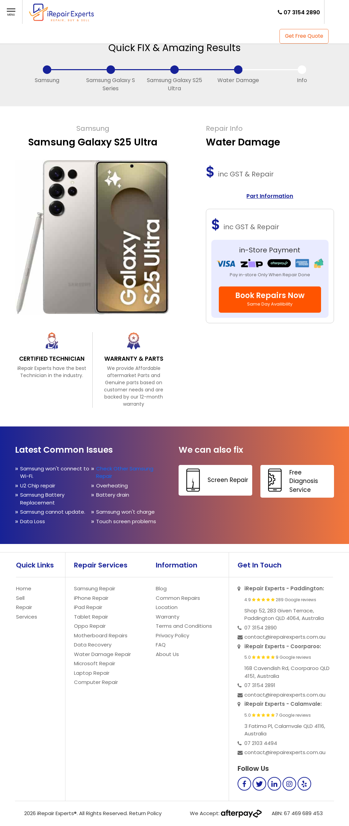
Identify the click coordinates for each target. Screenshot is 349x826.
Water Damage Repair (102, 654)
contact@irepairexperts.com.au (284, 636)
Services (26, 616)
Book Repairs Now (270, 298)
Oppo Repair (90, 625)
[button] (11, 12)
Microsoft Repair (94, 663)
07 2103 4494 (260, 743)
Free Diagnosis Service (290, 480)
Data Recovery (92, 644)
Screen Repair (214, 480)
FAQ (184, 11)
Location (167, 607)
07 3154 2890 (302, 12)
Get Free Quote (304, 36)
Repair (141, 11)
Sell (120, 11)
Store (164, 11)
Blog (161, 588)
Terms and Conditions (184, 625)
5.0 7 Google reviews (277, 715)
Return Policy (145, 813)
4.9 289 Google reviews (280, 600)
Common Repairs (178, 598)
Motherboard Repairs (100, 635)
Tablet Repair (91, 616)
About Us (167, 654)
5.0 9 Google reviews (277, 657)
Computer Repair (96, 682)
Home (101, 11)
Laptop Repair (91, 672)
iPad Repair (88, 607)
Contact (209, 11)
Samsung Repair (94, 588)
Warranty (167, 616)
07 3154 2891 (259, 685)
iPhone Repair (91, 598)
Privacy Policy (172, 635)
